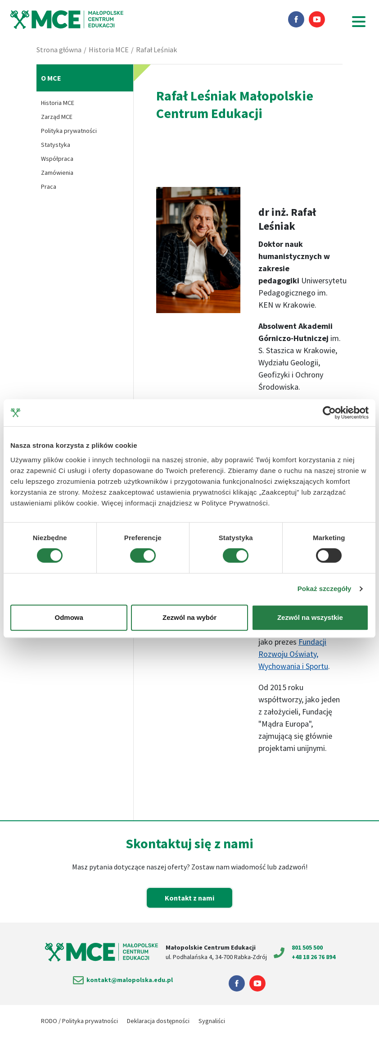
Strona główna (58, 49)
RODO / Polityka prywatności (79, 1021)
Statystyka (55, 145)
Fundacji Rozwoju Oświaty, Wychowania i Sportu (293, 654)
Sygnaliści (212, 1021)
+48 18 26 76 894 (313, 957)
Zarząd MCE (56, 117)
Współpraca (57, 159)
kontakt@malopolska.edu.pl (129, 980)
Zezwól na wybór (189, 617)
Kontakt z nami (189, 897)
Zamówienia (57, 172)
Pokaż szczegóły (325, 588)
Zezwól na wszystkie (310, 617)
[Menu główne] (361, 21)
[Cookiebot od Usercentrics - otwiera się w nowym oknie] (329, 412)
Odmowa (69, 617)
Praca (48, 186)
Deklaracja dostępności (158, 1021)
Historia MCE (109, 49)
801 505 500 (307, 947)
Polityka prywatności (69, 131)
